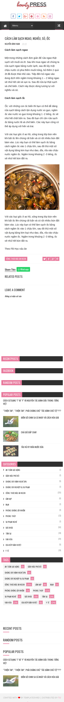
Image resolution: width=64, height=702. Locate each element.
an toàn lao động (13, 470)
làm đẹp (9, 498)
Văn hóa (9, 539)
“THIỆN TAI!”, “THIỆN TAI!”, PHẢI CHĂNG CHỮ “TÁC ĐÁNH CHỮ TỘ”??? (32, 410)
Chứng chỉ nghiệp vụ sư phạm (18, 487)
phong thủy (11, 516)
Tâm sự (8, 533)
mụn (7, 504)
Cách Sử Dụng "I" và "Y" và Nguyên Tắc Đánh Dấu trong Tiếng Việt (31, 402)
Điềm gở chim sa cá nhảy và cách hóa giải (40, 417)
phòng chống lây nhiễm (15, 510)
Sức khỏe (9, 527)
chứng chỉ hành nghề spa (16, 481)
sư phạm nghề (11, 522)
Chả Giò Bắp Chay (29, 432)
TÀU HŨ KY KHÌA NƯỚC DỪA (32, 447)
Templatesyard (32, 697)
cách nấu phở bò (12, 475)
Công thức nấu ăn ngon (16, 258)
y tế (7, 550)
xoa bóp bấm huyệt (13, 545)
